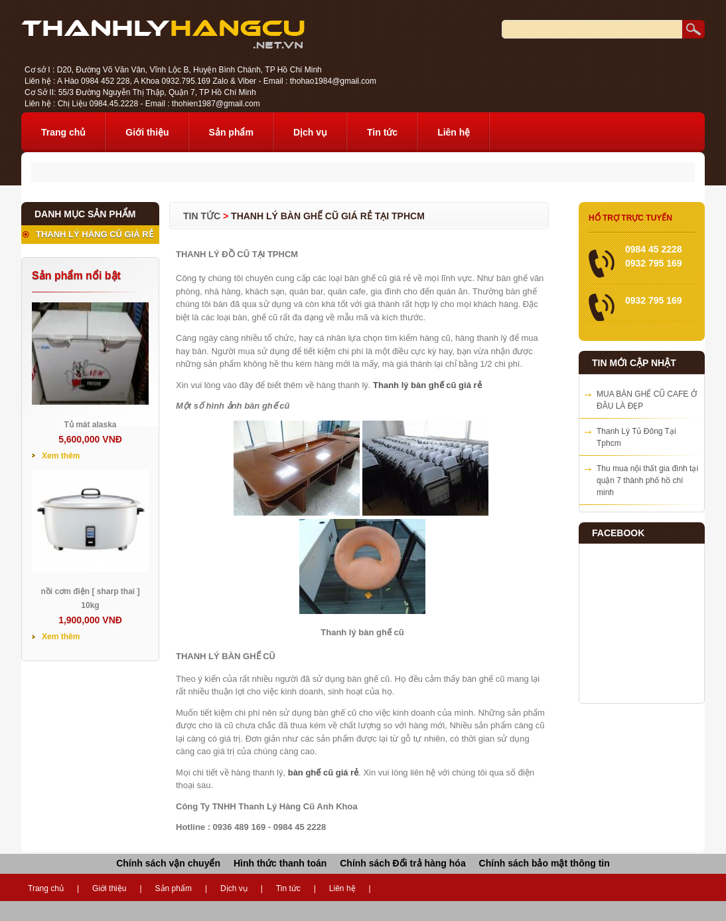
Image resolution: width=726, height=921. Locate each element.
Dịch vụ (310, 132)
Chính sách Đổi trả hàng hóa (402, 863)
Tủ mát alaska (90, 424)
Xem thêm (61, 455)
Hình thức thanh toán (280, 863)
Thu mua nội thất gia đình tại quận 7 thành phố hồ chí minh (647, 480)
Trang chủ (63, 132)
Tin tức (382, 132)
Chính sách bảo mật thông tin (544, 863)
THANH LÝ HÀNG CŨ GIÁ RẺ (94, 234)
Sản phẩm (231, 132)
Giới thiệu (147, 132)
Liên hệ (453, 132)
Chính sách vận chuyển (168, 863)
